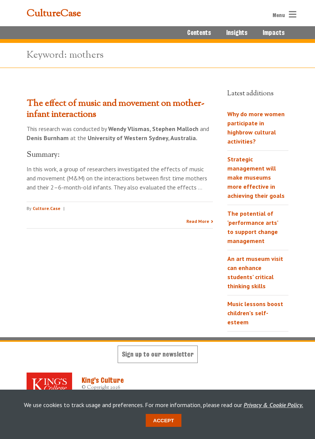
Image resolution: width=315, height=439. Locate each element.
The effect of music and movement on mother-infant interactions (115, 109)
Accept (163, 420)
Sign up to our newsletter (158, 354)
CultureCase (54, 14)
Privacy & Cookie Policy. (273, 405)
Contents (199, 32)
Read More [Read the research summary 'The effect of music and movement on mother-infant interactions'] (197, 221)
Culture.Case (46, 208)
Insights (236, 32)
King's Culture (103, 380)
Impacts (274, 32)
